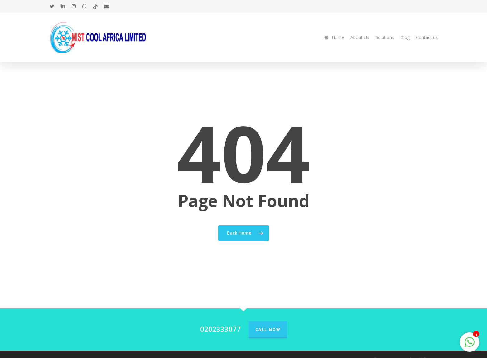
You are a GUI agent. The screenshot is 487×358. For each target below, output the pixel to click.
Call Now (268, 329)
